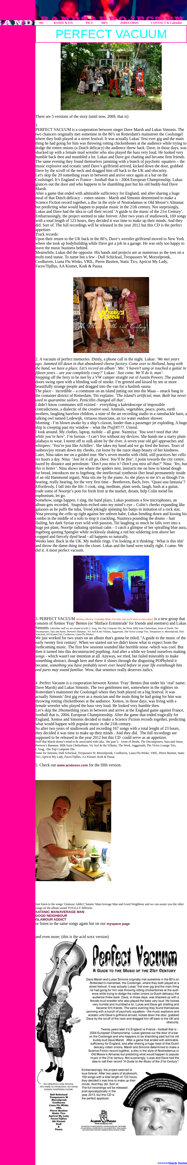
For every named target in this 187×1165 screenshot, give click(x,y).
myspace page (118, 924)
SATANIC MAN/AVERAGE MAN (59, 912)
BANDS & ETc (63, 23)
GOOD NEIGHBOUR (51, 916)
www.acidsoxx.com (72, 765)
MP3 (104, 23)
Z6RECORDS (129, 23)
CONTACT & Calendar (166, 23)
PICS (89, 23)
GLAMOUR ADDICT (50, 919)
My (41, 23)
